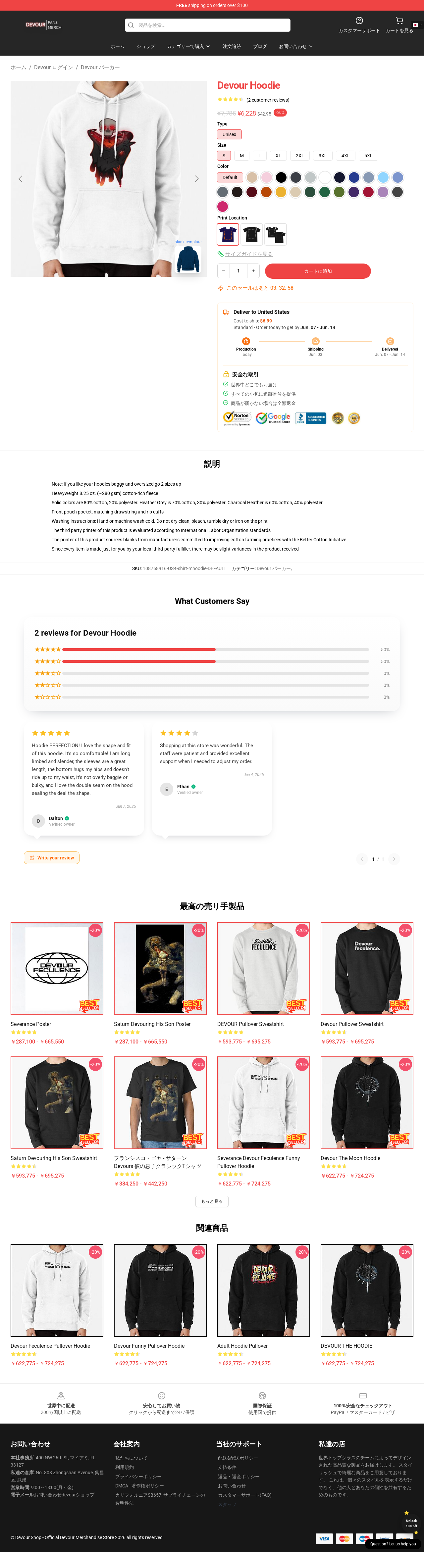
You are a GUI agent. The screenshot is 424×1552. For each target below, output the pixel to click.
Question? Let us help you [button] (393, 1544)
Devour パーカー (100, 67)
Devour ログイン (53, 67)
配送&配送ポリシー (238, 1458)
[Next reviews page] (394, 859)
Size (221, 145)
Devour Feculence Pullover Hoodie (50, 1346)
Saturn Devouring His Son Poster (152, 1024)
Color (223, 166)
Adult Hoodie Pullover (242, 1346)
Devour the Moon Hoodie (350, 1158)
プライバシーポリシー (138, 1476)
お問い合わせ (232, 1485)
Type (222, 123)
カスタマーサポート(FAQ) (245, 1495)
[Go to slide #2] (109, 293)
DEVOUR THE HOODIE (346, 1346)
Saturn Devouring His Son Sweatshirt (54, 1158)
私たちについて (131, 1458)
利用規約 (124, 1467)
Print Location (232, 217)
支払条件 (227, 1467)
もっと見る (212, 1201)
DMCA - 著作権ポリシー (139, 1485)
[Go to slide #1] (74, 293)
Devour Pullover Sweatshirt (352, 1024)
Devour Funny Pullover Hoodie (149, 1346)
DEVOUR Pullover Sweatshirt (250, 1024)
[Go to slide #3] (143, 293)
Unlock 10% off (411, 1523)
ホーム (18, 67)
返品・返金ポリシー (239, 1476)
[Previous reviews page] (362, 859)
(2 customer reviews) (268, 100)
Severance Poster (31, 1024)
